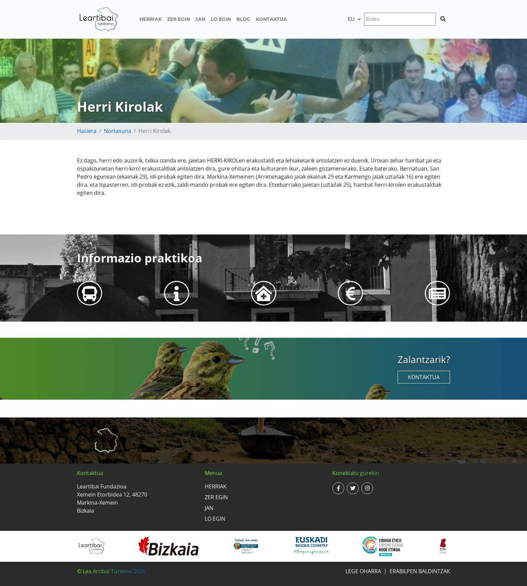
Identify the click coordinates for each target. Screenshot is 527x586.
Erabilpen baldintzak (420, 571)
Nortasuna (117, 131)
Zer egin (178, 19)
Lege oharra (363, 571)
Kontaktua (271, 19)
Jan (200, 19)
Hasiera (86, 131)
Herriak (150, 19)
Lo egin (221, 19)
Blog (243, 19)
